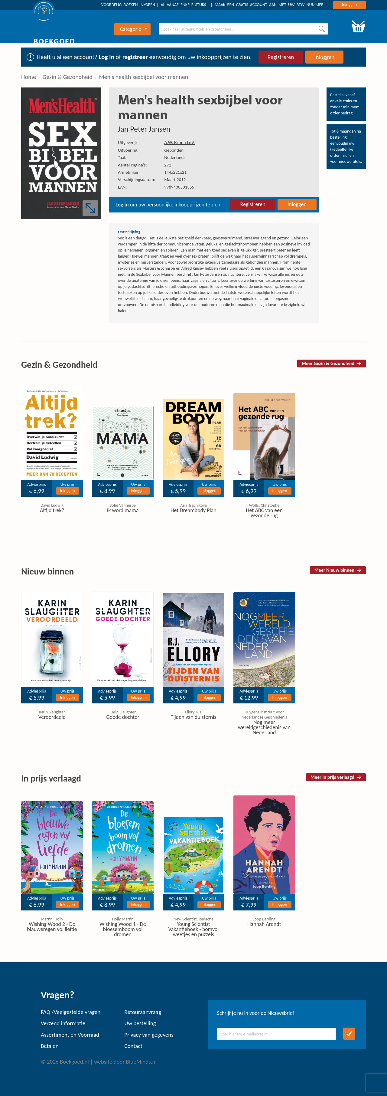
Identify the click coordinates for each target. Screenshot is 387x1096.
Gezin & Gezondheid (68, 77)
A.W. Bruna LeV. (179, 142)
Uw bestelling (140, 1023)
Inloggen (349, 4)
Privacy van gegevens (148, 1034)
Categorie (133, 29)
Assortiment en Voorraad (70, 1034)
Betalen (50, 1045)
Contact (133, 1045)
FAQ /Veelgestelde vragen (70, 1012)
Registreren (281, 57)
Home (28, 77)
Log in (106, 57)
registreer (135, 57)
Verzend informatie (63, 1023)
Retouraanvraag (142, 1012)
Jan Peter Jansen (144, 129)
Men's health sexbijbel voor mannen (143, 77)
